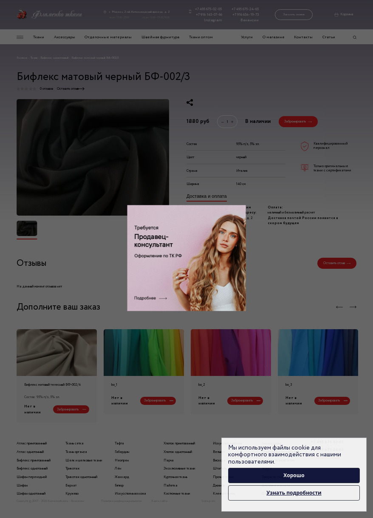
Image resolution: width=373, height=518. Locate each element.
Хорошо (294, 475)
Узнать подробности (293, 492)
